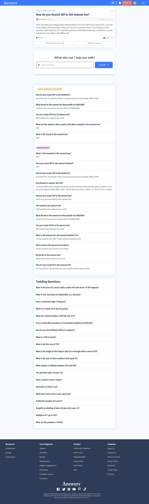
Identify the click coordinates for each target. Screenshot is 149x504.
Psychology (44, 470)
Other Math (51, 11)
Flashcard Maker (80, 457)
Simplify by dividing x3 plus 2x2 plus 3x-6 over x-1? (57, 408)
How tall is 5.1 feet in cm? (47, 387)
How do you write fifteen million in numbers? (55, 330)
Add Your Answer (94, 43)
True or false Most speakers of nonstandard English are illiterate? (64, 323)
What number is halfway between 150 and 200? (56, 365)
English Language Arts (48, 466)
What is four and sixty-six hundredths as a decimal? (58, 294)
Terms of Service (114, 457)
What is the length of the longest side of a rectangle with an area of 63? (66, 351)
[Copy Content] (106, 38)
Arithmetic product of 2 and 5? (49, 401)
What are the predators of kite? (49, 422)
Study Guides (78, 461)
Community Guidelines (82, 448)
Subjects (38, 11)
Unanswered (10, 457)
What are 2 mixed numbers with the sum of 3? (55, 316)
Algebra (42, 448)
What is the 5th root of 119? (47, 344)
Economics (43, 478)
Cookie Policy (112, 470)
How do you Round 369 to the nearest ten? (62, 14)
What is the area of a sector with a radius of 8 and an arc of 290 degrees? (67, 287)
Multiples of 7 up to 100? (46, 415)
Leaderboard (10, 448)
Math (44, 11)
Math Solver (78, 466)
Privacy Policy (113, 461)
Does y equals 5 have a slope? (49, 379)
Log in (143, 3)
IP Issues (111, 474)
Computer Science (46, 474)
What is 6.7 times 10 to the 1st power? (52, 309)
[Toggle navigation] (113, 3)
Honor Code (78, 453)
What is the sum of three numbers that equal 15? (57, 358)
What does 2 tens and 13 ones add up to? (53, 394)
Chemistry (43, 453)
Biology (42, 457)
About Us (111, 448)
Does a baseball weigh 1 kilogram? (51, 301)
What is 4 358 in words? (46, 337)
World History (45, 461)
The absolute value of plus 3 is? (49, 372)
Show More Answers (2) (55, 43)
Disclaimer (111, 466)
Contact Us (112, 453)
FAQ (75, 470)
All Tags (8, 453)
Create (127, 3)
